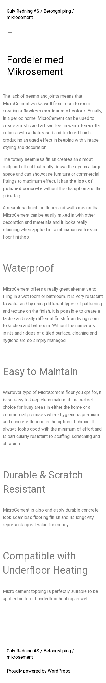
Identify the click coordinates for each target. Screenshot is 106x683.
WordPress (59, 671)
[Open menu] (10, 31)
